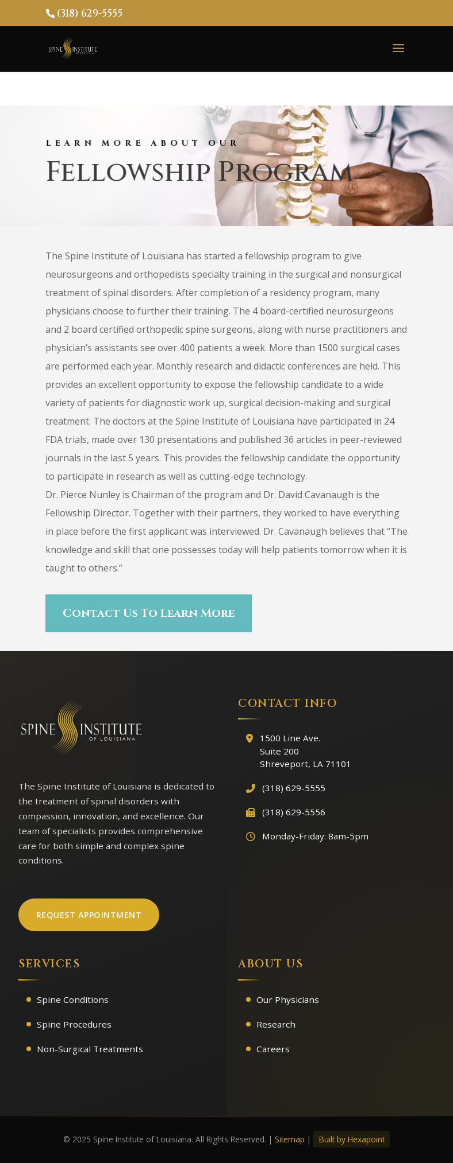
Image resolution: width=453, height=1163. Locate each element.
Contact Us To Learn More (149, 613)
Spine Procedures (74, 1024)
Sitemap (290, 1139)
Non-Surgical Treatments (90, 1049)
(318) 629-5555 (89, 13)
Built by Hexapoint (352, 1139)
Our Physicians (287, 999)
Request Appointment (89, 914)
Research (275, 1024)
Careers (273, 1049)
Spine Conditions (73, 999)
